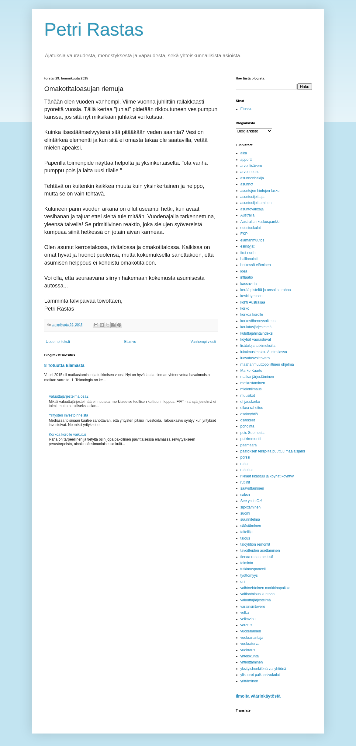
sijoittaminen (250, 507)
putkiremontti (250, 439)
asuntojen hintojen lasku (260, 190)
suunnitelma (250, 519)
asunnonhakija (252, 178)
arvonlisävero (251, 166)
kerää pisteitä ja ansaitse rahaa (265, 290)
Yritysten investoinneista (68, 415)
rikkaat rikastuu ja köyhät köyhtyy (267, 476)
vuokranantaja (251, 637)
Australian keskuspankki (260, 222)
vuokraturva (250, 644)
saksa (245, 495)
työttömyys (249, 575)
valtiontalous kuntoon (257, 594)
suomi (245, 513)
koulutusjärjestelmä (256, 327)
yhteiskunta (249, 656)
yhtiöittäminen (251, 662)
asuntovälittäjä (252, 209)
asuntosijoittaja (252, 197)
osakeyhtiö (249, 414)
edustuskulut (250, 228)
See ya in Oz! (251, 501)
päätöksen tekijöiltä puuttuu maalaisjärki (272, 451)
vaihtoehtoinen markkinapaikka (265, 588)
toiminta (246, 563)
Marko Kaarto (251, 370)
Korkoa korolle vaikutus (68, 434)
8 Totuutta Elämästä (64, 365)
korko (244, 308)
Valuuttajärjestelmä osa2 (69, 396)
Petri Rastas (94, 29)
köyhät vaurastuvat (255, 339)
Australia (247, 215)
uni (242, 581)
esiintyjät (247, 246)
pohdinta (247, 426)
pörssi (245, 457)
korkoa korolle (251, 314)
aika (243, 153)
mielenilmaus (251, 389)
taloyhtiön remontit (255, 544)
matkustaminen (252, 383)
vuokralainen (250, 631)
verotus (246, 625)
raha (244, 464)
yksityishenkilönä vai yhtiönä (263, 669)
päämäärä (248, 445)
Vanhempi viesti (203, 342)
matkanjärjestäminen (257, 377)
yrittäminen (249, 681)
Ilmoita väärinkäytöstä (258, 696)
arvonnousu (250, 172)
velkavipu (248, 619)
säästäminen (250, 526)
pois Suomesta (252, 433)
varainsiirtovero (252, 606)
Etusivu (130, 342)
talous (245, 538)
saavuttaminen (252, 488)
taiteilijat (247, 532)
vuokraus (247, 650)
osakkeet (247, 420)
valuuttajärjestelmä (255, 600)
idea (243, 271)
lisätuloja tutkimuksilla (257, 345)
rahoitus (247, 470)
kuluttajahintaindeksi (256, 333)
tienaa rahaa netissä (256, 557)
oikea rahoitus (251, 408)
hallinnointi (249, 259)
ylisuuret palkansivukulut (260, 675)
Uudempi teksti (58, 342)
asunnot (247, 184)
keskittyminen (251, 296)
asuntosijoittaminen (256, 203)
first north (248, 253)
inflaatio (246, 277)
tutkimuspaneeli (253, 569)
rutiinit (245, 482)
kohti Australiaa (252, 302)
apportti (246, 159)
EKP (244, 234)
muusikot (247, 395)
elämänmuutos (252, 240)
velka (244, 613)
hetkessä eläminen (255, 265)
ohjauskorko (250, 401)
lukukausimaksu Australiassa (263, 352)
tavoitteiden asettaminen (260, 550)
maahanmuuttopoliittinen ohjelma (267, 364)
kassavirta (248, 284)
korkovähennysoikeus (257, 321)
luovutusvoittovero (255, 358)
